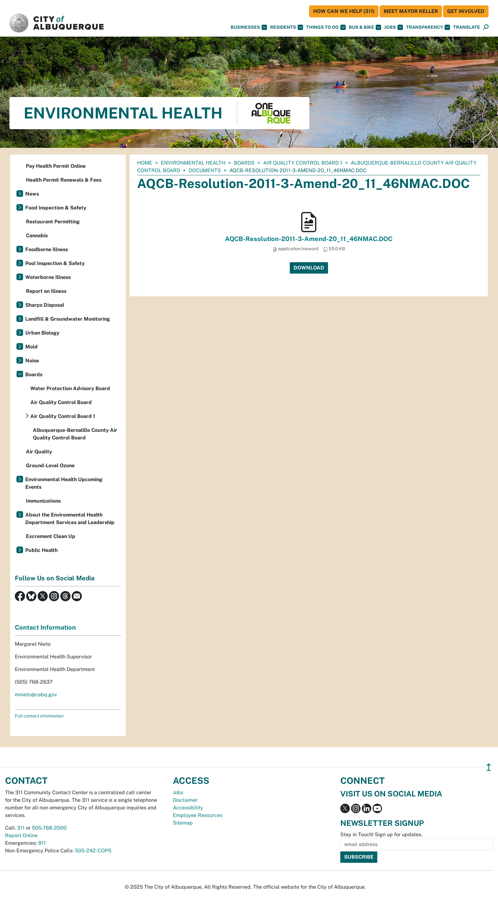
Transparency (428, 27)
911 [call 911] (42, 843)
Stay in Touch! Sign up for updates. (381, 834)
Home (144, 163)
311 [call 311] (21, 828)
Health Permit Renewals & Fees (63, 180)
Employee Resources (197, 815)
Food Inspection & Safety (55, 208)
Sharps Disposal (44, 305)
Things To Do (326, 27)
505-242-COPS (93, 851)
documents (205, 170)
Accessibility (188, 808)
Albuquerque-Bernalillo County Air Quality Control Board (75, 434)
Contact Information (45, 627)
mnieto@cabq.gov (36, 695)
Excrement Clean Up (50, 536)
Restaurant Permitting (53, 222)
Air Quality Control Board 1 (302, 163)
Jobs (393, 27)
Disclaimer (185, 800)
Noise (32, 361)
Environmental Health (193, 163)
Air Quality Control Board (61, 402)
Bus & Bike (365, 27)
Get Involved (465, 11)
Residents (286, 27)
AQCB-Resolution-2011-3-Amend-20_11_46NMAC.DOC (308, 239)
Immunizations (43, 501)
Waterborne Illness (48, 277)
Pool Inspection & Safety (55, 263)
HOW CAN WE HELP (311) (343, 11)
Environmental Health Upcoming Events (63, 483)
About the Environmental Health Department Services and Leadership (69, 518)
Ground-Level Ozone (50, 466)
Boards (244, 163)
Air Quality (39, 452)
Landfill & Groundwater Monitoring (67, 319)
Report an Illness (46, 291)
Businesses (249, 27)
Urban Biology (42, 333)
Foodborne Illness (46, 249)
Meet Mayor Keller (411, 11)
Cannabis (37, 236)
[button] (466, 27)
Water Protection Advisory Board (70, 388)
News (32, 194)
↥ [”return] (488, 767)
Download (309, 268)
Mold (31, 347)
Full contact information (39, 715)
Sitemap (183, 823)
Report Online (21, 835)
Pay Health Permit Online (56, 166)
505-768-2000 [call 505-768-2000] (49, 828)
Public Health (41, 550)
